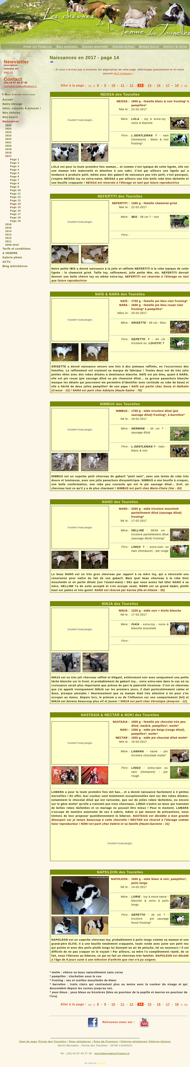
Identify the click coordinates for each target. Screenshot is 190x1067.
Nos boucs (10, 117)
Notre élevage (12, 103)
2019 (8, 149)
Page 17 (15, 214)
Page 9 (14, 186)
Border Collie (149, 46)
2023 (8, 135)
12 (132, 85)
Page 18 (15, 217)
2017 (8, 156)
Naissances (10, 121)
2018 (8, 152)
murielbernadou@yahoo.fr (20, 86)
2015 (8, 227)
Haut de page (28, 1041)
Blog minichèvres (15, 266)
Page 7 (14, 179)
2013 (8, 234)
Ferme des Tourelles (38, 46)
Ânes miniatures (67, 46)
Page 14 (15, 203)
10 (113, 85)
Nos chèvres (11, 112)
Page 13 (15, 200)
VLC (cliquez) (123, 73)
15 (150, 85)
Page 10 (15, 190)
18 (177, 85)
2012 (8, 238)
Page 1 (14, 159)
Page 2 (14, 162)
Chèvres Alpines (123, 46)
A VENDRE (10, 253)
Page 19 (15, 220)
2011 (8, 241)
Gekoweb (101, 1063)
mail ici (8, 72)
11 (122, 85)
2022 (8, 139)
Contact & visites (175, 46)
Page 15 (15, 207)
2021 (8, 142)
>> (186, 85)
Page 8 (14, 183)
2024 (8, 132)
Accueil (7, 99)
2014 (8, 231)
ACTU (6, 261)
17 (168, 85)
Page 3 (14, 166)
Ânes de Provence (105, 1041)
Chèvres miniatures (95, 46)
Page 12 (15, 197)
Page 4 (14, 169)
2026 (8, 125)
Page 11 (15, 193)
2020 (8, 145)
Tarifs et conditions (16, 248)
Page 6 (14, 176)
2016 (8, 224)
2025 (8, 128)
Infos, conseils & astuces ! (21, 108)
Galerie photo (12, 257)
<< (90, 85)
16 (159, 85)
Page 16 (15, 210)
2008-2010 (12, 244)
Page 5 (14, 173)
